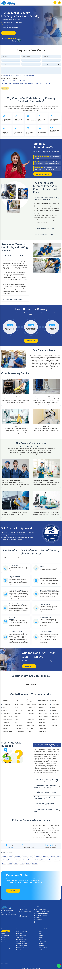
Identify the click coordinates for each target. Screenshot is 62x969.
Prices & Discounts (5, 965)
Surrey (7, 9)
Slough (16, 893)
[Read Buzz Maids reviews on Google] (9, 41)
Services (3, 963)
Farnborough (45, 886)
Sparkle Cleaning (19, 967)
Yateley (3, 889)
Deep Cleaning (19, 963)
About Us (3, 967)
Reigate (27, 893)
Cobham (43, 889)
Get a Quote (5, 961)
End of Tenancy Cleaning (21, 961)
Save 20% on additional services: (9, 78)
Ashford (21, 893)
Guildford (23, 889)
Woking (17, 889)
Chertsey (10, 893)
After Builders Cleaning (21, 965)
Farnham (49, 889)
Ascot (31, 886)
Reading (4, 886)
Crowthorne (37, 886)
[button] (54, 2)
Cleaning (3, 9)
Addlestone (56, 889)
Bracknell (10, 886)
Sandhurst (25, 886)
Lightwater (36, 889)
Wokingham (17, 886)
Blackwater (10, 889)
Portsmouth (34, 893)
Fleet (58, 886)
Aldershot (53, 886)
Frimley (29, 889)
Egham (3, 893)
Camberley (11, 9)
